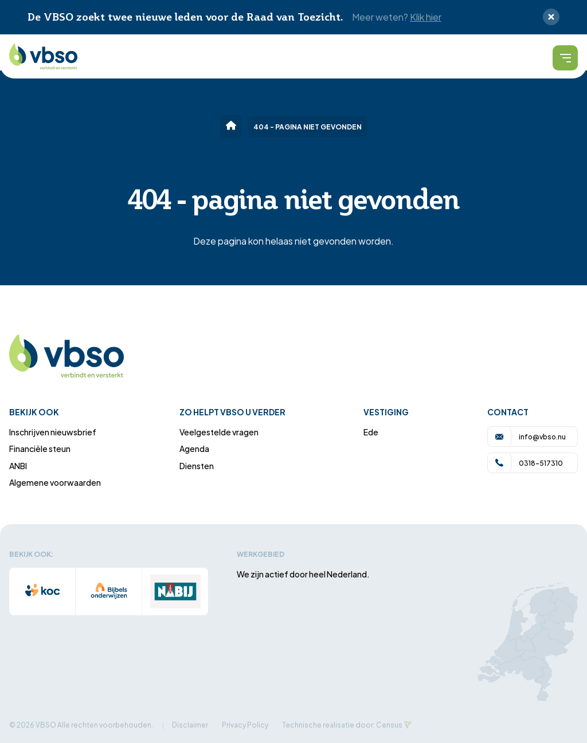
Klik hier (425, 16)
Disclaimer (190, 724)
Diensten (196, 465)
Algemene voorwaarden (55, 482)
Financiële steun (40, 448)
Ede (370, 431)
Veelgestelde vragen (219, 431)
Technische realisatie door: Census (342, 724)
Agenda (194, 448)
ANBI (18, 465)
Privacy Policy (245, 724)
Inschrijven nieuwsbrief (52, 431)
